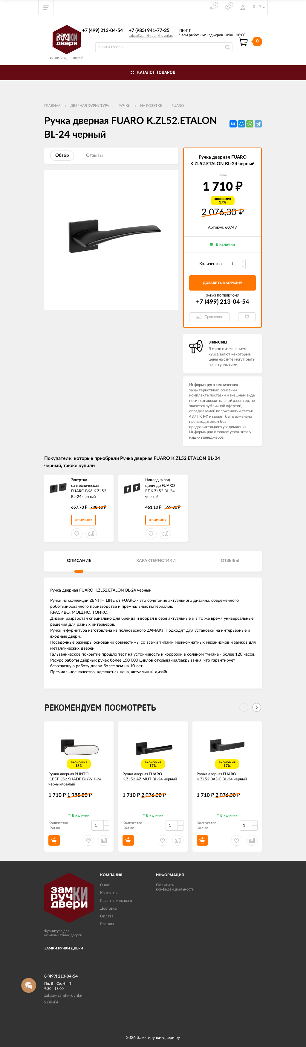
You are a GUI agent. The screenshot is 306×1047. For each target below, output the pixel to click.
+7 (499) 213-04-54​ (102, 30)
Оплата (106, 916)
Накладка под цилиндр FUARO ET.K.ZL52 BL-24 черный (160, 488)
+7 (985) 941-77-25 (149, 30)
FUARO (178, 105)
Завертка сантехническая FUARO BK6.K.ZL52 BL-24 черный (88, 488)
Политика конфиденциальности (175, 887)
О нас (105, 885)
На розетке (151, 105)
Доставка (108, 909)
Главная (52, 105)
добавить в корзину (222, 283)
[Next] (256, 707)
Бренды (107, 924)
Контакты (108, 893)
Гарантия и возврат (116, 901)
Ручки (125, 105)
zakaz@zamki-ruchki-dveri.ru (151, 35)
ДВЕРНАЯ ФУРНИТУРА (89, 105)
